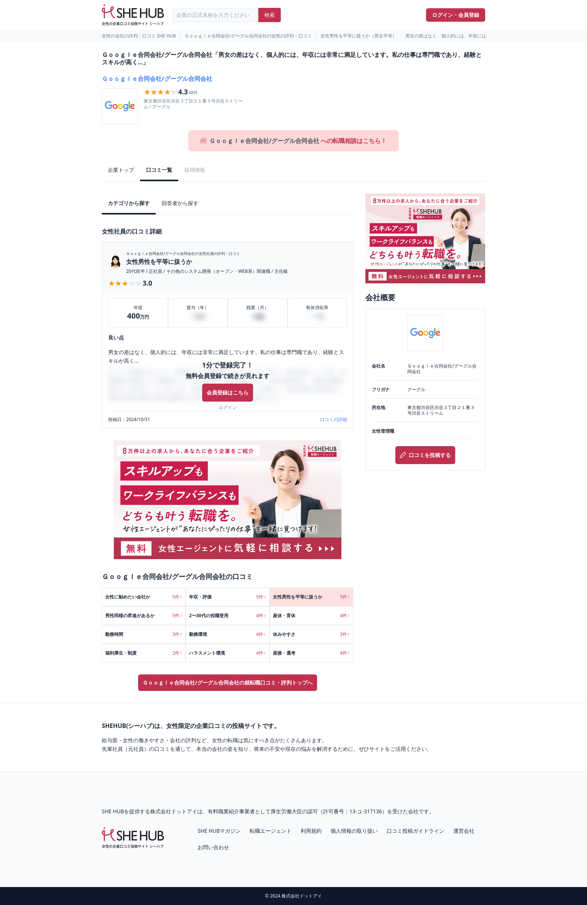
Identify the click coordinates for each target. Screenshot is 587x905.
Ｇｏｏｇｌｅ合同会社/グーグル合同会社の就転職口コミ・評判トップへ (228, 682)
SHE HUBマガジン (219, 830)
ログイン (228, 408)
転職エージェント (271, 830)
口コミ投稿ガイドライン (415, 830)
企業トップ (121, 169)
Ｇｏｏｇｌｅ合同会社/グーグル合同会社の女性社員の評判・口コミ (183, 253)
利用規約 (311, 830)
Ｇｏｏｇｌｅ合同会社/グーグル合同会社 (157, 78)
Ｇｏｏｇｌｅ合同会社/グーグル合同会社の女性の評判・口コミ (248, 36)
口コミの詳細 (333, 419)
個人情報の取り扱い (354, 830)
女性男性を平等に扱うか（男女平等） (358, 36)
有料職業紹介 (223, 811)
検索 (269, 14)
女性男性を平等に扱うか (159, 262)
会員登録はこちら (228, 392)
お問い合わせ (213, 847)
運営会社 (463, 830)
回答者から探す (180, 203)
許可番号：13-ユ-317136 (352, 811)
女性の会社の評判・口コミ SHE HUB (139, 36)
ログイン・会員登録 (455, 14)
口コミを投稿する (425, 454)
